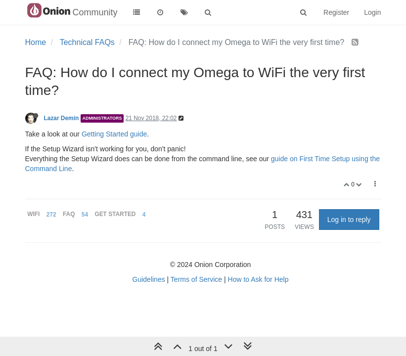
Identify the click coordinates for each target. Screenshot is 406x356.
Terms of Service (196, 279)
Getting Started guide (114, 134)
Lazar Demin (61, 118)
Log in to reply (349, 219)
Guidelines (149, 279)
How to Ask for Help (258, 279)
